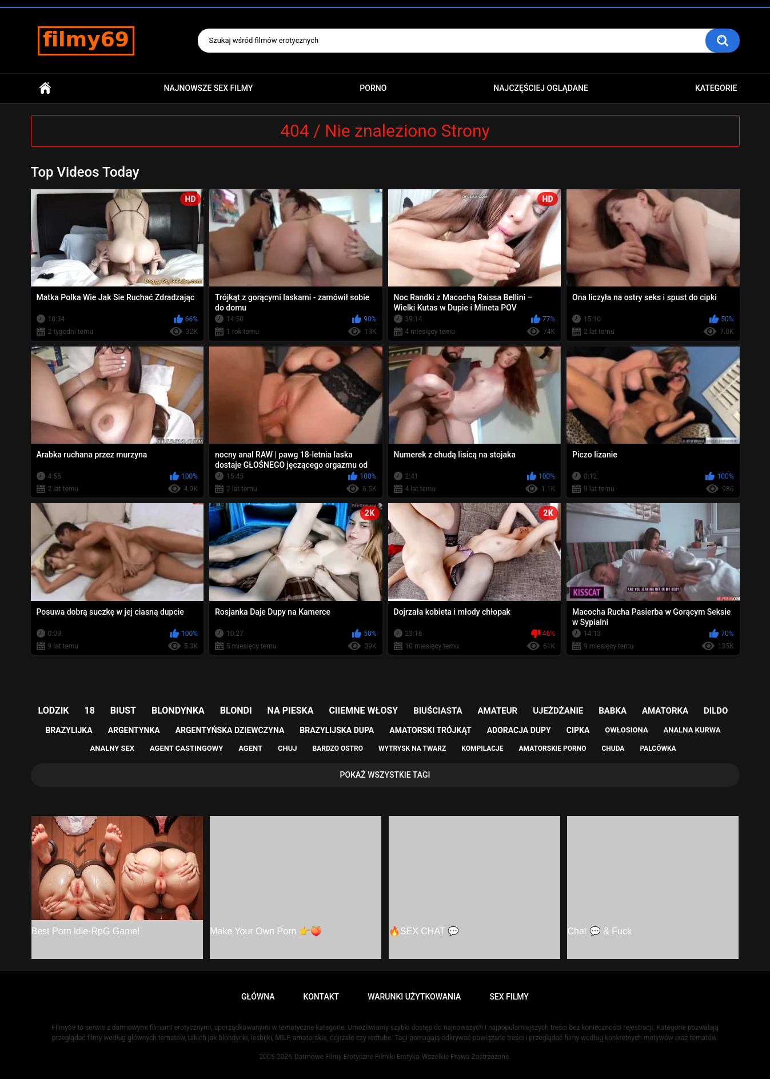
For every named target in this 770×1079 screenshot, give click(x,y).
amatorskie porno (553, 748)
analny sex (112, 748)
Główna (45, 88)
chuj (287, 748)
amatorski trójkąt (430, 730)
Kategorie (716, 88)
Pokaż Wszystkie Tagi (385, 774)
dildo (716, 711)
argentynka (134, 730)
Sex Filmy (509, 996)
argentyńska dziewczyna (230, 730)
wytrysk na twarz (412, 748)
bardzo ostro (337, 748)
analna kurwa (692, 730)
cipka (578, 730)
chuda (612, 748)
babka (613, 711)
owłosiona (626, 730)
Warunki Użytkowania (414, 996)
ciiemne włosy (363, 710)
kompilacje (482, 748)
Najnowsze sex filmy (208, 88)
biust (123, 710)
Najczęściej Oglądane (540, 88)
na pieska (291, 710)
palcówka (658, 748)
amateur (497, 711)
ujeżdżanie (558, 711)
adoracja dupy (519, 730)
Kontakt (322, 996)
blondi (236, 710)
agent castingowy (186, 748)
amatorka (665, 711)
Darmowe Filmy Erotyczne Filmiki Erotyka (357, 1057)
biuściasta (437, 711)
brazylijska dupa (337, 730)
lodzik (53, 710)
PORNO (373, 88)
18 (90, 710)
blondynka (178, 710)
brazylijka (68, 730)
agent (250, 748)
